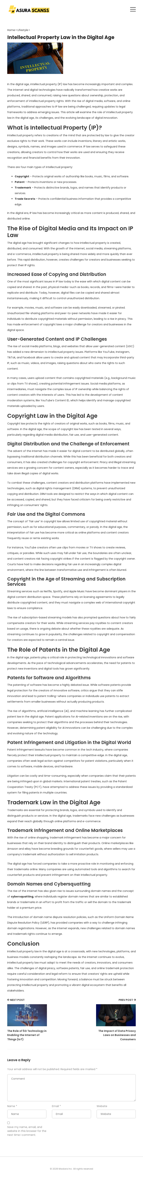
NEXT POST (17, 1000)
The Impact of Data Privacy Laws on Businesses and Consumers (117, 1035)
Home (11, 30)
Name (11, 1106)
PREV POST (126, 1000)
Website (102, 1106)
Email (55, 1106)
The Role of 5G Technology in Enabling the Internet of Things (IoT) (27, 1035)
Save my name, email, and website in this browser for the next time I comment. (26, 1131)
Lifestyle (23, 30)
